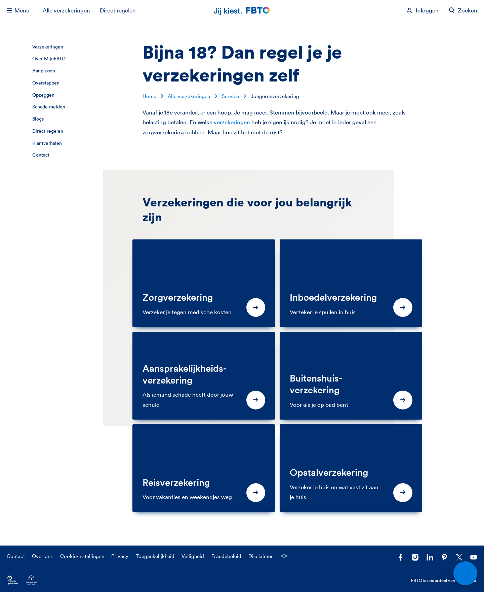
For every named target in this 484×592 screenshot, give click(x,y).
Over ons (42, 556)
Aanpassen (43, 71)
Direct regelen (118, 10)
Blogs (38, 119)
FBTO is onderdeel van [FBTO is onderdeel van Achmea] (444, 580)
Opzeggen (43, 95)
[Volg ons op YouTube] (473, 557)
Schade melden (48, 107)
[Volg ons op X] (459, 557)
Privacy (119, 556)
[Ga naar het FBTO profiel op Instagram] (415, 557)
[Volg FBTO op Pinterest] (444, 557)
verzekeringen (232, 122)
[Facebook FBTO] (400, 557)
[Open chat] (465, 573)
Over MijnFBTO (49, 59)
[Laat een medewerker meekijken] (284, 556)
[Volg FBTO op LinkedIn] (430, 557)
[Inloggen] (422, 10)
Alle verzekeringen (66, 10)
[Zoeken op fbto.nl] (463, 10)
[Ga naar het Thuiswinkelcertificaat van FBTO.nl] (31, 580)
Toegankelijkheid (155, 556)
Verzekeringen (47, 47)
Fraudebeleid (226, 556)
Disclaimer (260, 556)
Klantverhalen (47, 143)
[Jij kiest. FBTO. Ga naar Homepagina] (242, 10)
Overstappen (45, 83)
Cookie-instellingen (82, 556)
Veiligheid (193, 556)
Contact (40, 155)
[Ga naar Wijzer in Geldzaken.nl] (12, 580)
